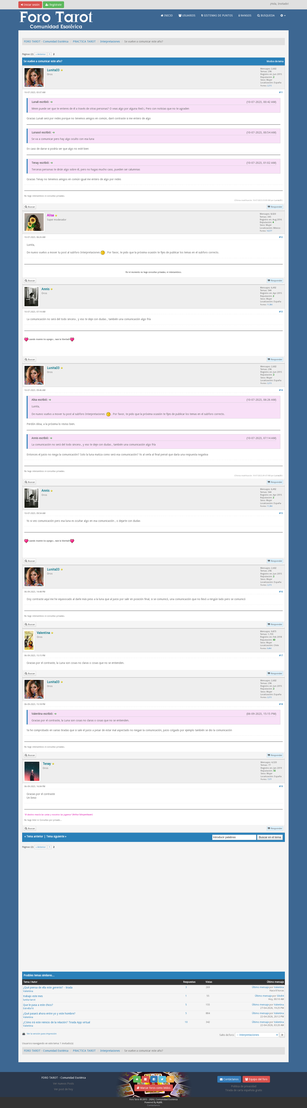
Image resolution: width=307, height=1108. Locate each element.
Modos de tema (275, 61)
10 (186, 1022)
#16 (281, 591)
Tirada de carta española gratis (243, 1090)
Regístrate (53, 4)
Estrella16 (28, 1008)
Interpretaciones (110, 41)
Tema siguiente (55, 836)
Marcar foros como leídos (153, 1087)
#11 (281, 92)
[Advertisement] (139, 913)
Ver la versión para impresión (42, 1033)
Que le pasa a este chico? (38, 1004)
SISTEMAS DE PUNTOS (217, 15)
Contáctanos (229, 1079)
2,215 (269, 86)
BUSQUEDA (266, 15)
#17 (281, 655)
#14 (281, 390)
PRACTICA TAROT (84, 41)
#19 (281, 786)
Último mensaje (260, 987)
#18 (281, 704)
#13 (281, 312)
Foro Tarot (134, 1099)
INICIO (167, 15)
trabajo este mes (33, 996)
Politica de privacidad (243, 1086)
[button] (283, 15)
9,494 (269, 648)
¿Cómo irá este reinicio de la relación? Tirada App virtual (56, 1022)
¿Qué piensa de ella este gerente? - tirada (47, 987)
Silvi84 (280, 996)
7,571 (269, 779)
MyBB (159, 1102)
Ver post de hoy (63, 1089)
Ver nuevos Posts (63, 1083)
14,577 (269, 231)
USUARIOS (187, 15)
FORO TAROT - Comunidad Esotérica (46, 41)
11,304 (269, 304)
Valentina (28, 991)
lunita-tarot (29, 999)
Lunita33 (278, 200)
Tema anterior (34, 836)
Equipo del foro (256, 1079)
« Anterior (41, 54)
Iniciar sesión (30, 4)
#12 (281, 237)
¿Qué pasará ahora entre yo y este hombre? (49, 1013)
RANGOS (245, 15)
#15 (281, 513)
